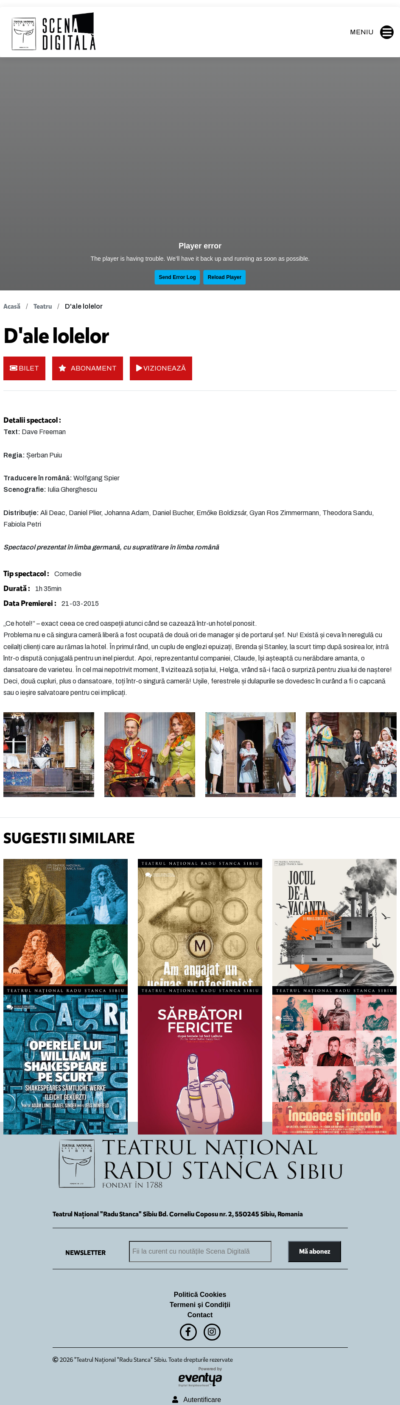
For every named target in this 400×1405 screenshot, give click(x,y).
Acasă (11, 306)
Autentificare (196, 1399)
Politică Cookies (200, 1294)
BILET (24, 368)
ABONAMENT (88, 368)
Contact (200, 1315)
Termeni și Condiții (200, 1304)
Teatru (43, 306)
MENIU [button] (372, 32)
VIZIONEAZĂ (161, 368)
